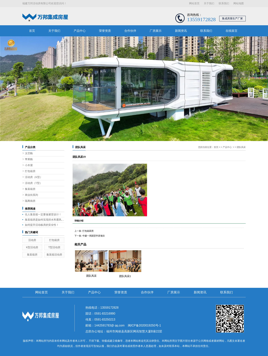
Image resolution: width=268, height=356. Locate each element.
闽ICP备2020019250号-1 (144, 325)
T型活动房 (54, 247)
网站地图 (238, 3)
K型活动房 (32, 247)
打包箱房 (30, 171)
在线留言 (231, 30)
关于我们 (209, 3)
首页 (32, 30)
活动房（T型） (33, 183)
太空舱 (29, 153)
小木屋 (29, 165)
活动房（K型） (33, 177)
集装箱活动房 (54, 254)
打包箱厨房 (88, 231)
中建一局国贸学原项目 (93, 235)
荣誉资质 (105, 30)
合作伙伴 (130, 30)
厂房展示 (156, 30)
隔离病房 (30, 201)
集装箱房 (30, 189)
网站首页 (194, 3)
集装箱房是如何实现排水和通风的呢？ (44, 219)
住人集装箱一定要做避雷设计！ (43, 214)
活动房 (32, 240)
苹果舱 (29, 159)
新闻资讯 (181, 30)
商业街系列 (31, 195)
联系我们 (224, 3)
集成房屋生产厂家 (232, 18)
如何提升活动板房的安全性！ (42, 224)
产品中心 (80, 30)
